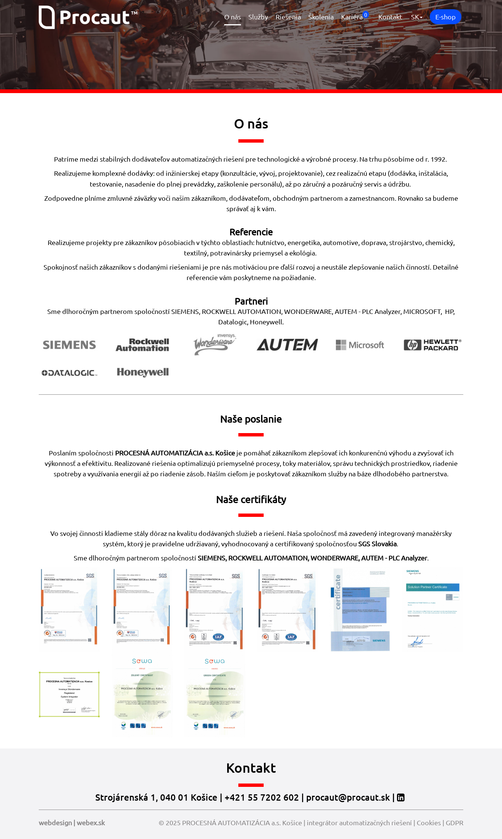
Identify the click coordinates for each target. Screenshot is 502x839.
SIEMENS (211, 558)
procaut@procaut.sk (348, 797)
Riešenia (288, 16)
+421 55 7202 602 (262, 797)
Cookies (429, 822)
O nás (232, 16)
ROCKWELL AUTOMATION (268, 558)
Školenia (321, 16)
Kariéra (355, 15)
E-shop (445, 16)
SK (417, 16)
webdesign (55, 822)
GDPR (454, 822)
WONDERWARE (334, 558)
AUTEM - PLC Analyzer (367, 311)
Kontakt (390, 16)
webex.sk (91, 822)
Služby (258, 16)
